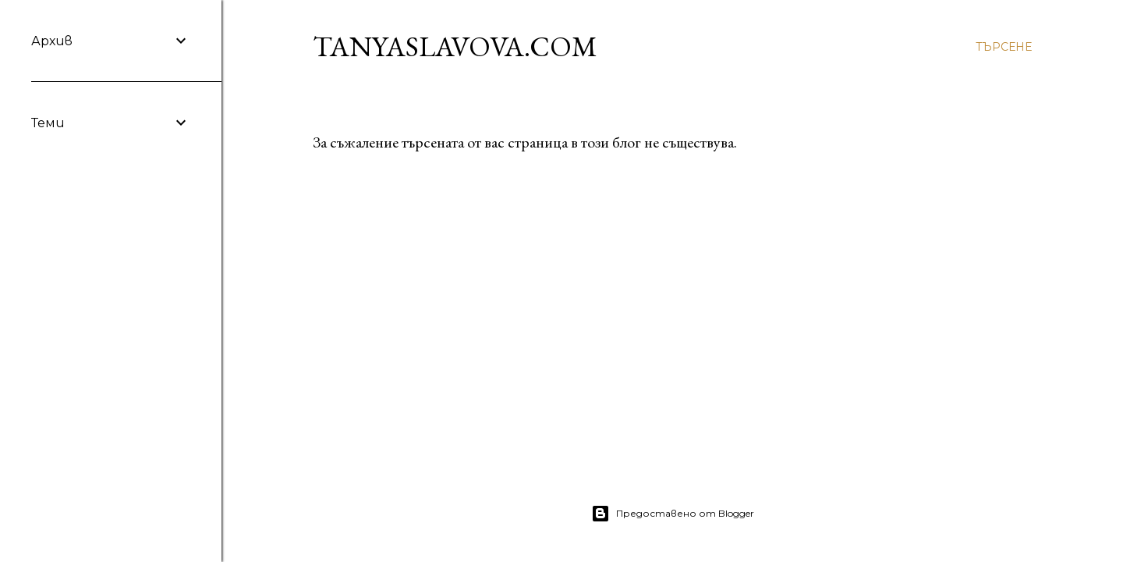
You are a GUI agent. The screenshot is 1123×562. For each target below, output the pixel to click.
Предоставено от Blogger (672, 513)
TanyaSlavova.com (455, 46)
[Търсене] (1004, 47)
